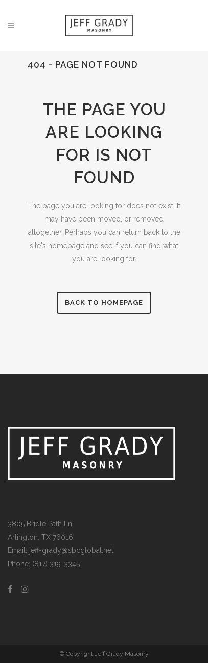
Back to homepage (104, 302)
